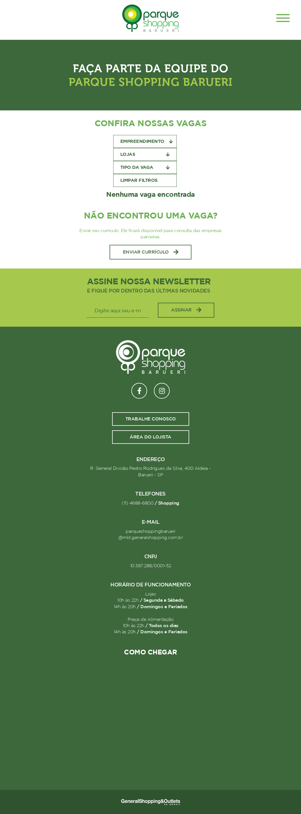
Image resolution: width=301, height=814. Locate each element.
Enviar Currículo (150, 252)
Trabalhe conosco (150, 419)
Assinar (186, 310)
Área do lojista (150, 437)
